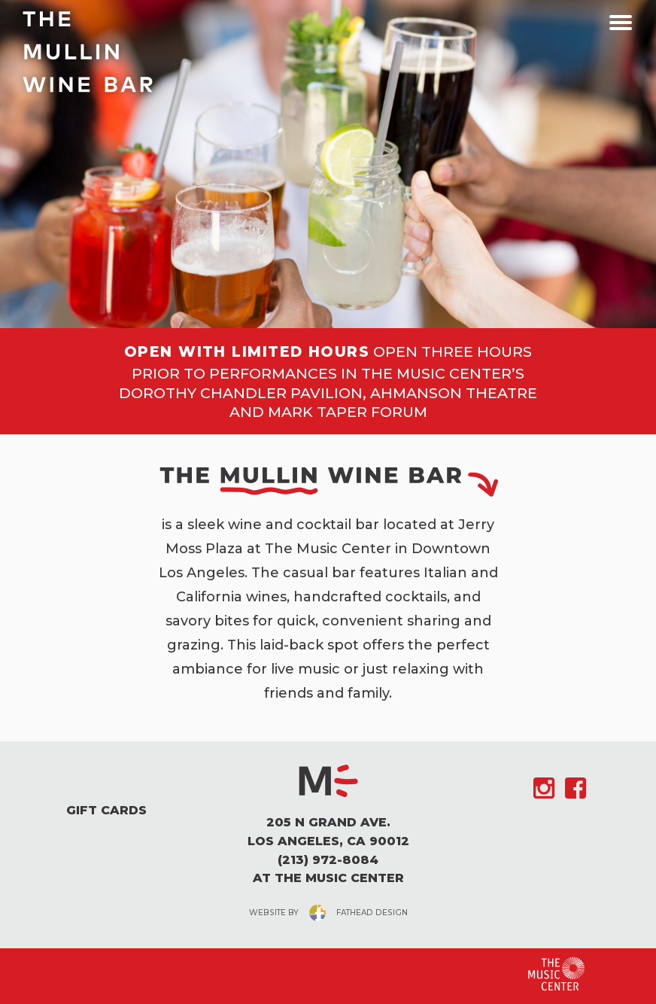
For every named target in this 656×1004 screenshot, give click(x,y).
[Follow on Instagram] (543, 788)
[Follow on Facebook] (575, 788)
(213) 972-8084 (328, 860)
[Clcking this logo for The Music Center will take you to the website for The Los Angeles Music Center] (556, 974)
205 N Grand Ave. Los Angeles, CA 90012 (328, 831)
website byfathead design (328, 912)
